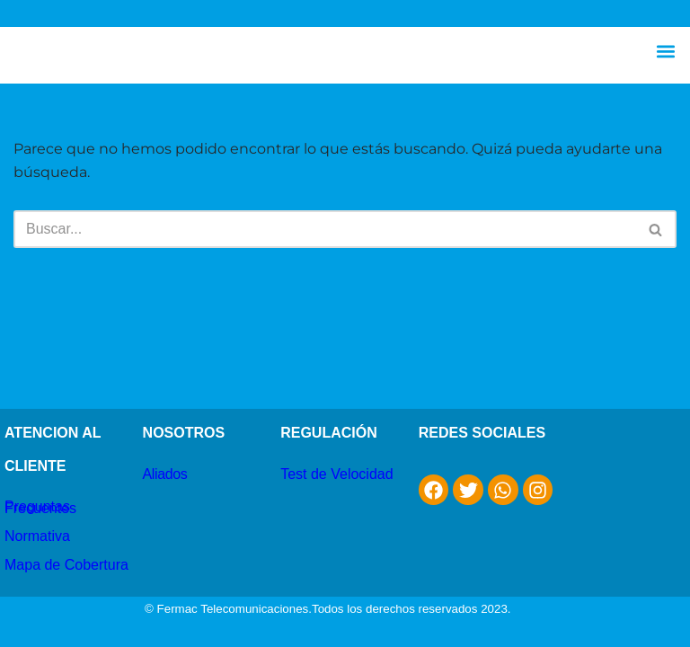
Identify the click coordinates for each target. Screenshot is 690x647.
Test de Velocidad (336, 474)
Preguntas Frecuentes (40, 507)
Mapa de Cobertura (66, 564)
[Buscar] (324, 229)
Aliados (165, 474)
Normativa (37, 536)
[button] (666, 51)
